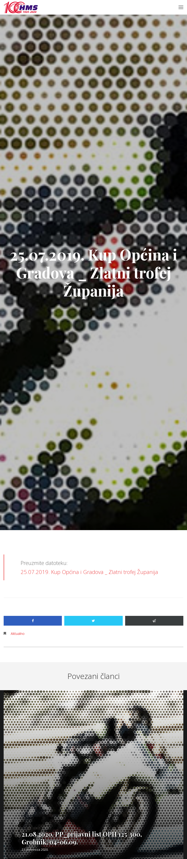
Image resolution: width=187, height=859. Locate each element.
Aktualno (18, 633)
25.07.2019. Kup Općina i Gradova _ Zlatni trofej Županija (89, 571)
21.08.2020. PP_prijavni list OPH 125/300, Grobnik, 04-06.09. (82, 838)
